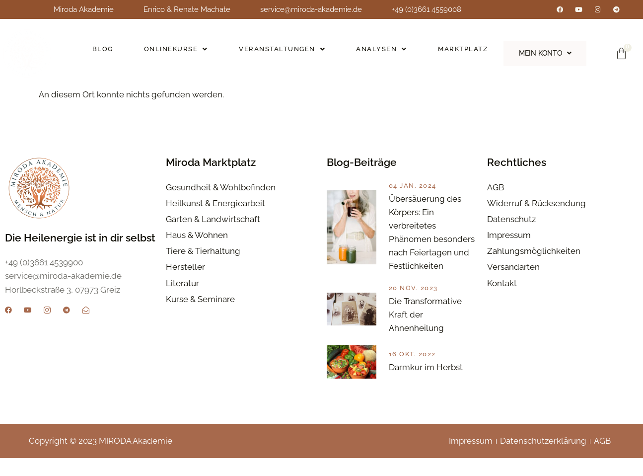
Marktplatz (460, 52)
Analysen (379, 52)
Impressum (471, 459)
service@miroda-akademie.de (311, 9)
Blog (102, 52)
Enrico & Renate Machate (186, 9)
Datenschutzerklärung (543, 459)
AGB (602, 459)
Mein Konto (543, 53)
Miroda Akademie (84, 9)
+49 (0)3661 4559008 (426, 9)
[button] (174, 52)
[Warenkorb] (621, 53)
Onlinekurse (175, 52)
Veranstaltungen (280, 52)
